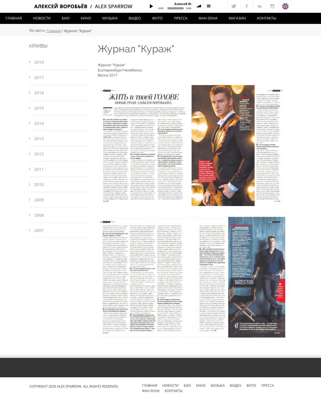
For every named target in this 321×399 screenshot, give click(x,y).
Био (66, 18)
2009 (38, 199)
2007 (38, 230)
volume (199, 6)
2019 (38, 62)
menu (208, 6)
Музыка (109, 18)
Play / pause (151, 6)
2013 (38, 138)
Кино (86, 18)
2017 (38, 77)
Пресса (180, 18)
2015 (38, 108)
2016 (38, 92)
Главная (14, 18)
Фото (157, 18)
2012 (38, 154)
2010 (38, 184)
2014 (38, 123)
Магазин (237, 18)
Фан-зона (208, 18)
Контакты (266, 18)
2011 (38, 169)
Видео (135, 18)
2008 (38, 215)
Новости (42, 18)
